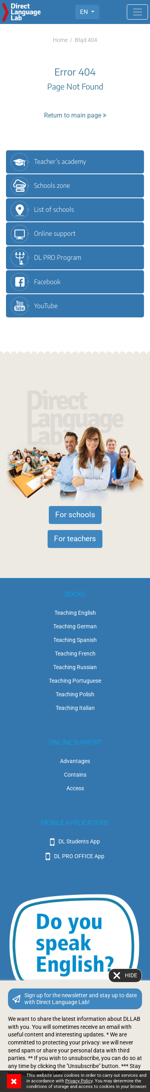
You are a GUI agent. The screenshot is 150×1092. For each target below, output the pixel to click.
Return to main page (75, 115)
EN (85, 12)
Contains (75, 774)
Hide (131, 975)
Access (75, 788)
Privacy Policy (78, 1081)
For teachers (75, 538)
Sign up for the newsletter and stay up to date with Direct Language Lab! (80, 999)
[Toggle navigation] (137, 12)
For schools (75, 514)
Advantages (75, 761)
